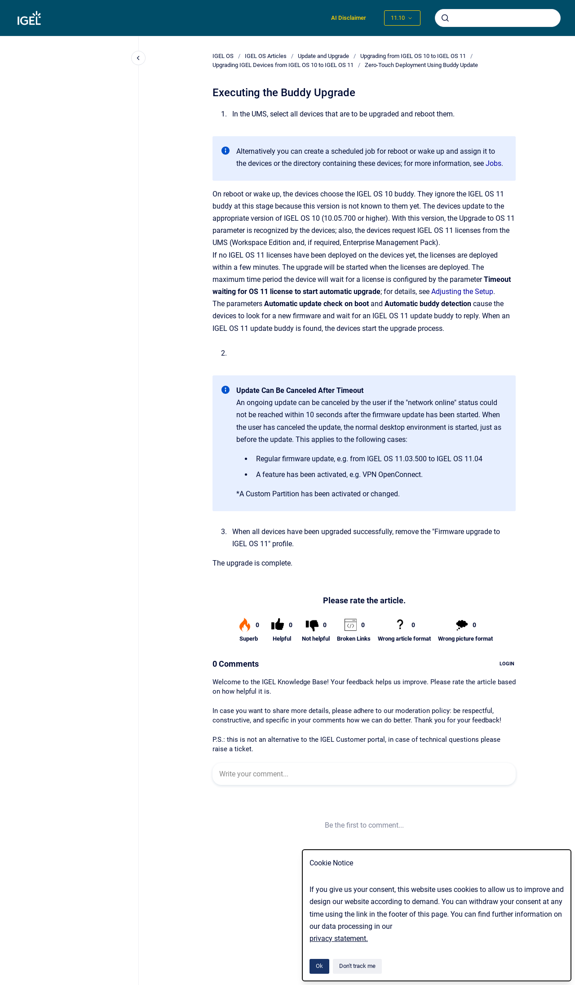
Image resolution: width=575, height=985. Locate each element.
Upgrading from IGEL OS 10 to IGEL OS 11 (413, 56)
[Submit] (445, 18)
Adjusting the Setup (462, 291)
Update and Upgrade (323, 56)
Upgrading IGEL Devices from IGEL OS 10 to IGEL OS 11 (283, 65)
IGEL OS (223, 56)
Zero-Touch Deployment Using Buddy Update (421, 65)
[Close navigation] (138, 58)
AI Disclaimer (348, 17)
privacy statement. (339, 938)
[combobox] (497, 18)
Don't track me (357, 966)
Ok (319, 966)
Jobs (493, 163)
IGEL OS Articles (266, 56)
